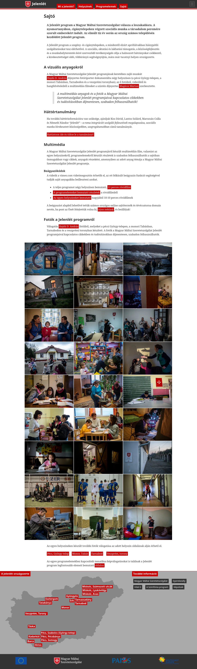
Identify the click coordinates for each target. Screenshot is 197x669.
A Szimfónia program (157, 587)
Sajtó (123, 6)
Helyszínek (85, 6)
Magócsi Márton (128, 86)
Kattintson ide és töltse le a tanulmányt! (70, 134)
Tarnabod (97, 553)
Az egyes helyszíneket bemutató (72, 197)
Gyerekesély (179, 580)
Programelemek (106, 6)
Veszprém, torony (117, 553)
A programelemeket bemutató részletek (76, 192)
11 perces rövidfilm (119, 187)
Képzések (178, 587)
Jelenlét (35, 3)
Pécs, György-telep (58, 553)
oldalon (99, 565)
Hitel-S (137, 587)
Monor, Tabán (80, 553)
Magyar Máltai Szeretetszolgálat (151, 580)
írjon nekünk (105, 209)
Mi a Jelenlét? (66, 6)
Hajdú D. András (56, 78)
